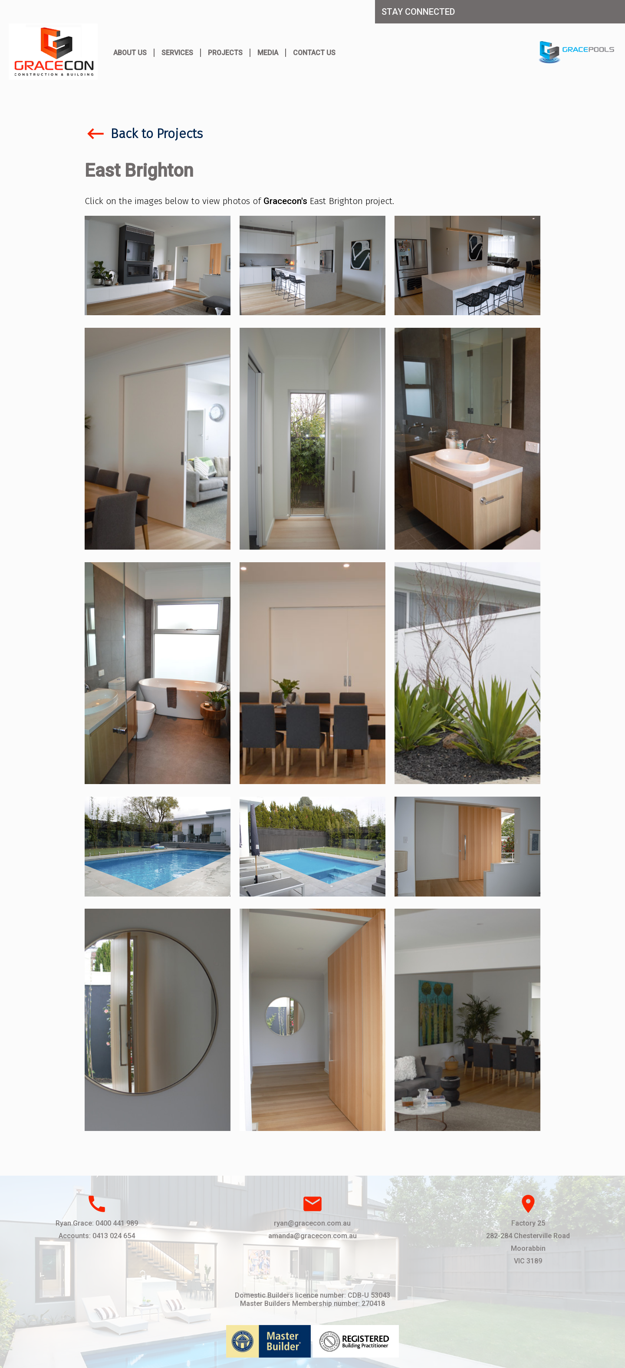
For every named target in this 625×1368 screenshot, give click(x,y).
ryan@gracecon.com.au (312, 1223)
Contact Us (314, 53)
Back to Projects (144, 134)
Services (177, 53)
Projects (225, 53)
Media (267, 53)
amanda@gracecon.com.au (312, 1236)
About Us (130, 53)
